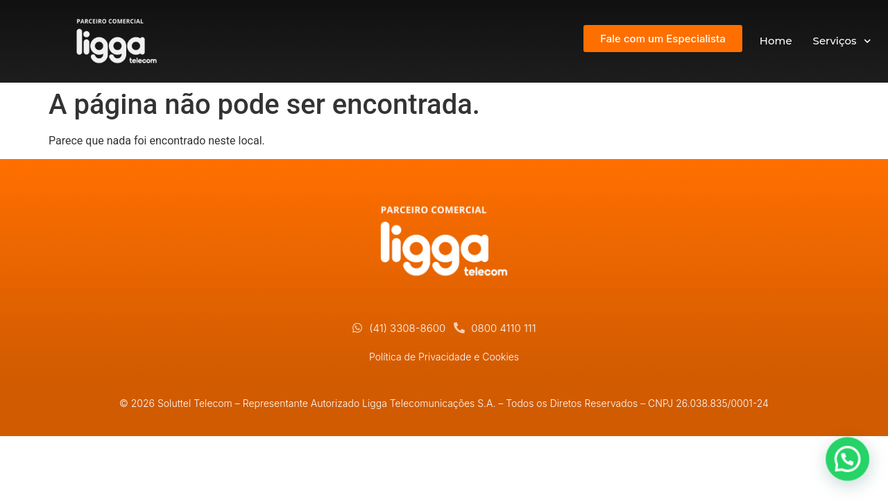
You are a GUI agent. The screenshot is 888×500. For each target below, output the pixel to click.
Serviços (842, 41)
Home (776, 40)
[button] (849, 464)
